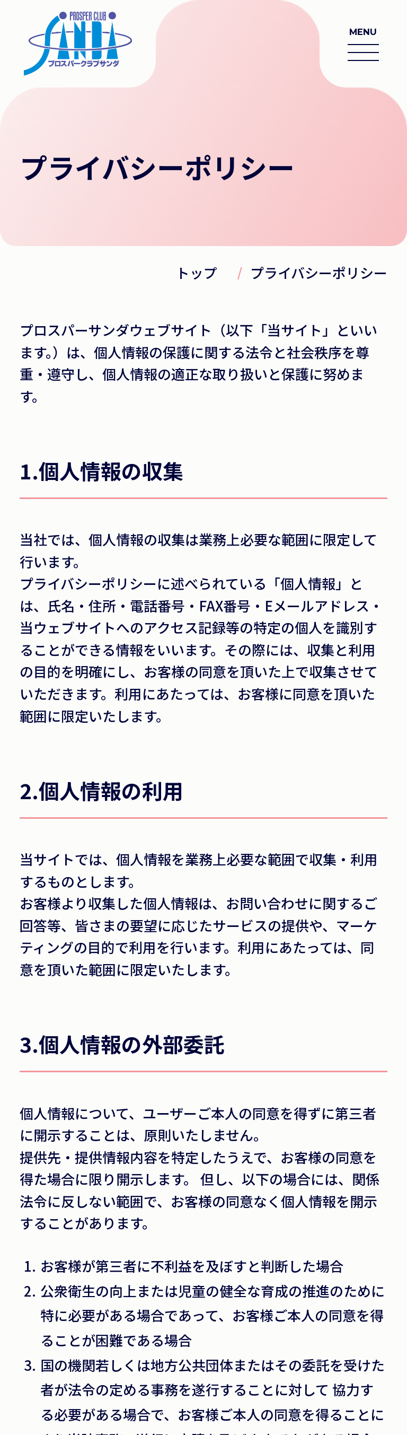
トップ (196, 272)
